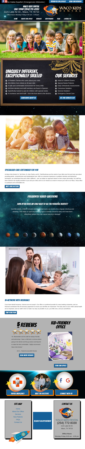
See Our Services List (67, 98)
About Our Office (26, 19)
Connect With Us (66, 394)
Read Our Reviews (75, 1)
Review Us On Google (58, 1)
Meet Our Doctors (12, 186)
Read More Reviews (26, 355)
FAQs (58, 19)
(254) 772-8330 (31, 9)
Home (15, 19)
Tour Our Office (60, 366)
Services (38, 19)
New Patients (49, 19)
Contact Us (67, 19)
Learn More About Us (28, 98)
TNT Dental (55, 445)
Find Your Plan (11, 312)
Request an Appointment (42, 421)
